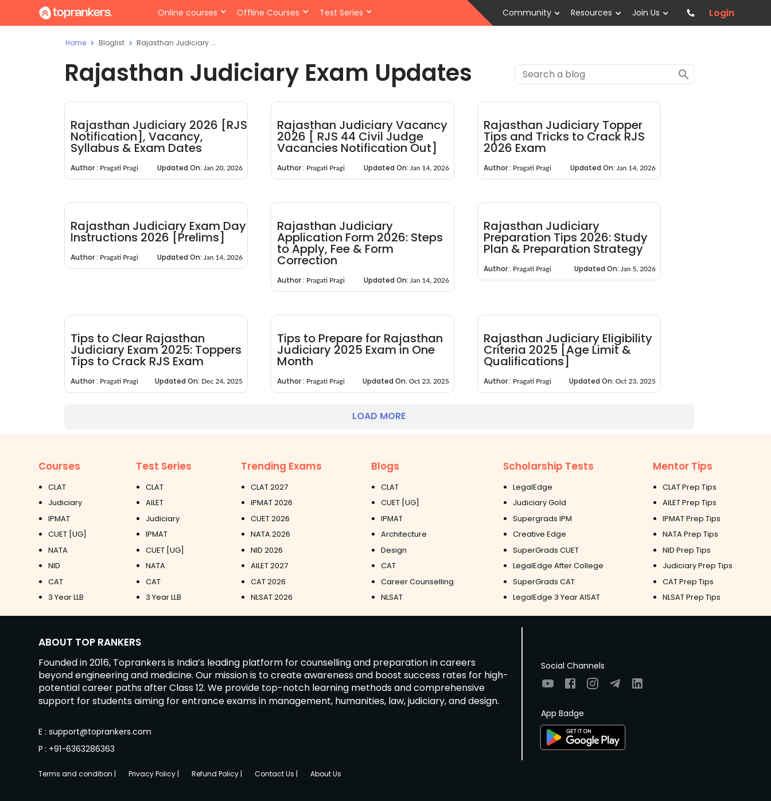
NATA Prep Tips (690, 534)
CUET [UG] (67, 534)
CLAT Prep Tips (690, 487)
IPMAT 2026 (272, 502)
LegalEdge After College (558, 565)
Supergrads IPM (542, 518)
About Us (325, 774)
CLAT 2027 (269, 487)
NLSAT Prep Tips (692, 597)
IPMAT (59, 518)
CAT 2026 (268, 581)
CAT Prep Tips (688, 581)
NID (54, 565)
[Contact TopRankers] (690, 13)
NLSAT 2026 (272, 597)
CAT (55, 581)
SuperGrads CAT (544, 581)
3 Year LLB (66, 597)
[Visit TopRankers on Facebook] (570, 687)
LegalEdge (532, 487)
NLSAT (392, 597)
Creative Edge (539, 534)
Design (394, 550)
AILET (154, 502)
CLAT (57, 487)
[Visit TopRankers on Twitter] (615, 687)
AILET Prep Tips (690, 502)
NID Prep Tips (687, 550)
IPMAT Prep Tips (692, 518)
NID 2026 (267, 550)
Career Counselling (417, 581)
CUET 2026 (270, 518)
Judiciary (65, 502)
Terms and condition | (77, 774)
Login (721, 13)
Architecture (404, 534)
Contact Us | (276, 774)
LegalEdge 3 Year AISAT (556, 597)
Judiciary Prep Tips (698, 565)
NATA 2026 (270, 534)
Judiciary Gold (539, 502)
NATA (58, 550)
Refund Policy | (217, 774)
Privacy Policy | (153, 774)
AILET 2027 (269, 565)
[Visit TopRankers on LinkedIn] (637, 687)
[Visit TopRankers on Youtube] (548, 687)
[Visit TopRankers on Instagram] (592, 687)
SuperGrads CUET (546, 550)
